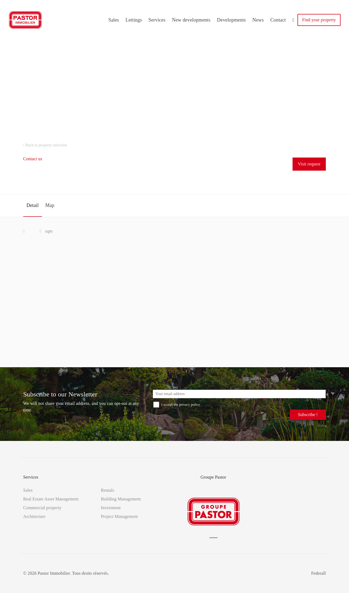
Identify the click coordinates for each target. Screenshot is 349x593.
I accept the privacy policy (176, 404)
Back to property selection (45, 145)
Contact (278, 20)
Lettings (133, 20)
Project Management (119, 516)
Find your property (319, 19)
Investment (111, 507)
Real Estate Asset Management (51, 499)
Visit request (309, 164)
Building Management (121, 499)
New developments (191, 20)
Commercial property (42, 507)
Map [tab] (49, 205)
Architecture (34, 516)
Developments (231, 20)
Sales (113, 20)
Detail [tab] (32, 205)
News (258, 20)
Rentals (107, 490)
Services (157, 20)
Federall (318, 573)
